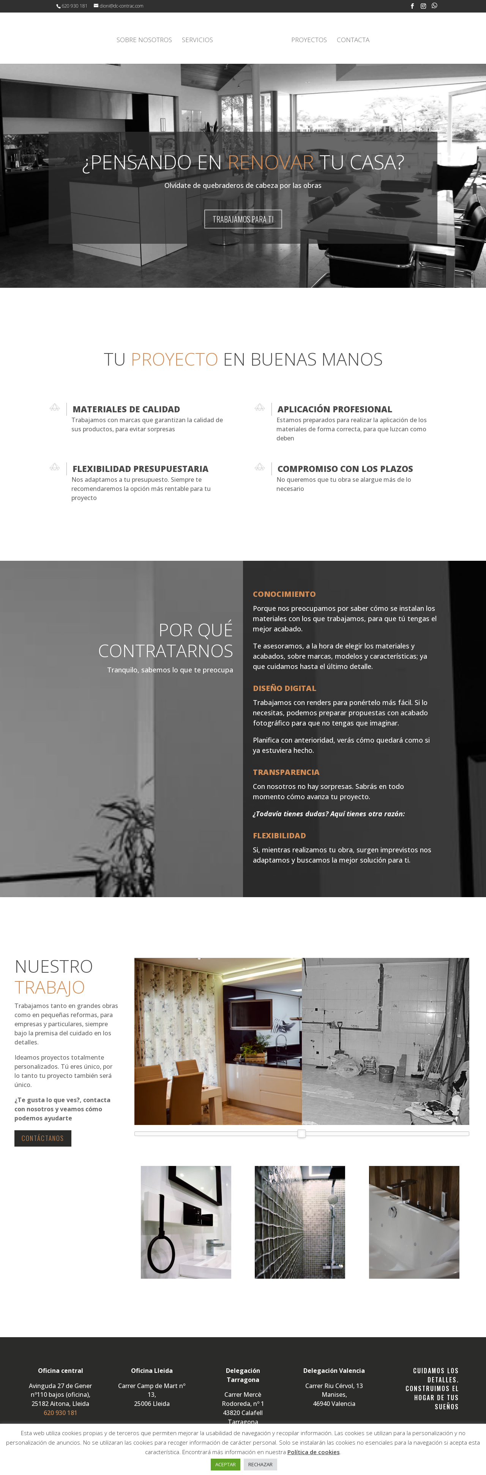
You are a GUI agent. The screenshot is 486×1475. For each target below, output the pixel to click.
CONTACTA (351, 39)
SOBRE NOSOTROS (146, 39)
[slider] (301, 1132)
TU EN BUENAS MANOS (243, 357)
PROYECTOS (307, 39)
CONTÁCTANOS (43, 1137)
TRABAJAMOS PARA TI (243, 218)
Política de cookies (313, 1452)
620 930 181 (75, 6)
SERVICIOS (199, 39)
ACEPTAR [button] (225, 1464)
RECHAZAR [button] (260, 1464)
